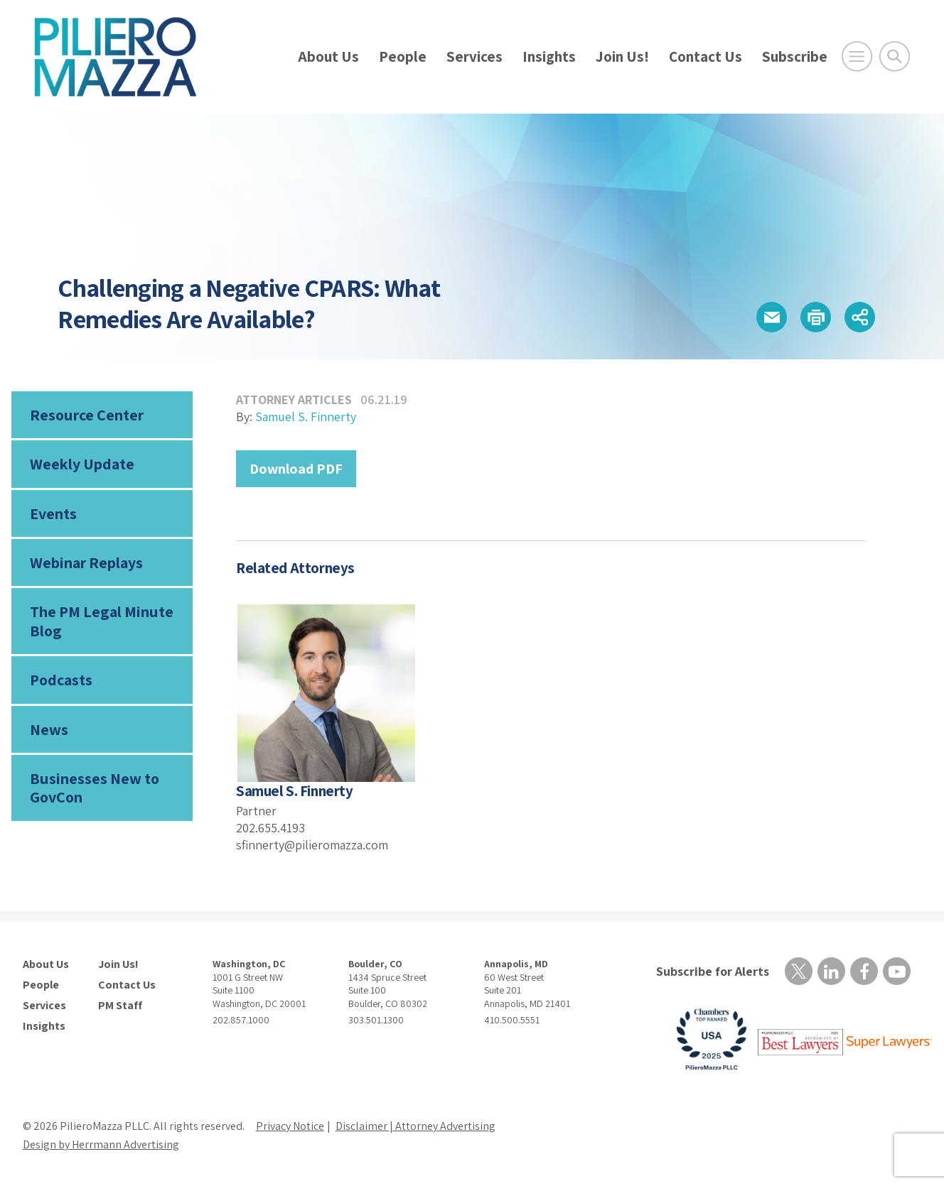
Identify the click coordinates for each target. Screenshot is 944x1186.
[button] (771, 317)
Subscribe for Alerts (712, 971)
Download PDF (296, 468)
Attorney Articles (294, 399)
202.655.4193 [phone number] (270, 828)
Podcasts (61, 680)
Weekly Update (82, 464)
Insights (549, 56)
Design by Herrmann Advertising (101, 1144)
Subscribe (794, 56)
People (403, 56)
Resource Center (87, 415)
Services (474, 56)
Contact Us (705, 56)
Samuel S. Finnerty (305, 416)
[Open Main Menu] (857, 56)
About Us (328, 56)
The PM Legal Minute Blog (101, 621)
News (49, 729)
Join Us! (622, 56)
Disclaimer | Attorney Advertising (415, 1126)
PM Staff (120, 1006)
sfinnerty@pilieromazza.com (312, 845)
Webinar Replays (86, 562)
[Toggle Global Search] (894, 56)
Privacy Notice (290, 1126)
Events (53, 513)
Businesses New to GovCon (94, 787)
